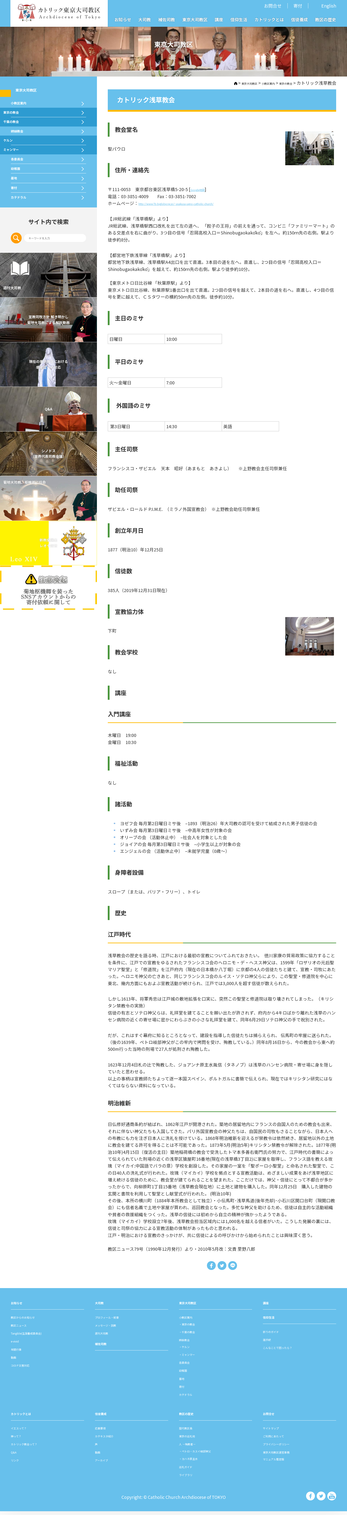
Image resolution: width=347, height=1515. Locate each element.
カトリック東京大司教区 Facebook (309, 1499)
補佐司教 (166, 19)
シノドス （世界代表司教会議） (48, 558)
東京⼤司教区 (192, 1306)
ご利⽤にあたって (280, 1439)
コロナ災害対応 (26, 1368)
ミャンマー (23, 203)
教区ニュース (24, 1328)
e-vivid (17, 1344)
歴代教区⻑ (190, 1431)
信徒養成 (299, 19)
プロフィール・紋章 (115, 1320)
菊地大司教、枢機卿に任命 (45, 591)
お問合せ (273, 5)
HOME (207, 83)
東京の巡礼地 (192, 1439)
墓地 (16, 258)
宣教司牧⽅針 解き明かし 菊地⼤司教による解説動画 (48, 424)
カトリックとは (269, 19)
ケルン (18, 184)
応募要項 (104, 1431)
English (328, 5)
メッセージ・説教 (112, 1328)
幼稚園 (18, 239)
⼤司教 (101, 1306)
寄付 (297, 5)
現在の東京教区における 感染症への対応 (48, 469)
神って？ (19, 1439)
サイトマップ (276, 1431)
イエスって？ (24, 1431)
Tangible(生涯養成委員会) (36, 1336)
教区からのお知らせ (31, 1320)
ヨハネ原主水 (196, 1462)
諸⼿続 (269, 1343)
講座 (219, 19)
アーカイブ (106, 1463)
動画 (15, 1360)
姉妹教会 (21, 167)
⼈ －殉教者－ (192, 1447)
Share (207, 1267)
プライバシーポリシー (285, 1447)
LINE (236, 1267)
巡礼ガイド (190, 1470)
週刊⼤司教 (106, 1336)
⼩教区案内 (255, 83)
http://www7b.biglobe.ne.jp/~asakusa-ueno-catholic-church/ (201, 203)
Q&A (48, 513)
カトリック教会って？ (33, 1447)
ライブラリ (190, 1478)
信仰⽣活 (272, 1320)
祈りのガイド (276, 1335)
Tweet (222, 1267)
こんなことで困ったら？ (287, 1351)
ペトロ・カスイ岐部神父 (207, 1454)
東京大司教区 (195, 19)
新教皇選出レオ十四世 (48, 647)
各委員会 (21, 221)
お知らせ (122, 19)
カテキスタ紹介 (110, 1439)
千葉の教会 (23, 148)
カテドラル (23, 294)
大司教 (144, 19)
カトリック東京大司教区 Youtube (331, 1499)
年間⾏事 (20, 1352)
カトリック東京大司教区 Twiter (320, 1499)
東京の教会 (281, 83)
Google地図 (202, 189)
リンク (17, 1463)
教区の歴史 (325, 19)
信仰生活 (238, 19)
